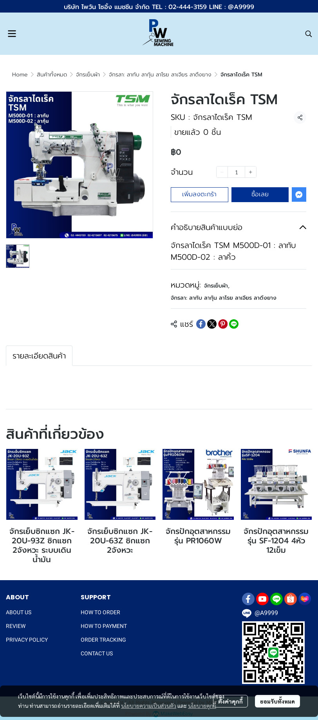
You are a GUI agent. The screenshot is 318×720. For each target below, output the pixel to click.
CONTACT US (97, 653)
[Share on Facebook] (201, 324)
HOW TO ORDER (100, 612)
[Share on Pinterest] (223, 324)
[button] (308, 33)
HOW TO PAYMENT (104, 626)
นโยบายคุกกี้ (202, 705)
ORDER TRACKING (103, 640)
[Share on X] (212, 324)
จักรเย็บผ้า (88, 75)
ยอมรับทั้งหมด (277, 701)
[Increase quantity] (250, 171)
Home (20, 75)
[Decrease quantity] (222, 171)
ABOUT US (18, 612)
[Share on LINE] (233, 324)
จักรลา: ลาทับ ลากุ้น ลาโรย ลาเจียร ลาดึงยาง (160, 75)
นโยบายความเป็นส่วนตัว (148, 705)
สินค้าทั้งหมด (52, 75)
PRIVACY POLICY (27, 640)
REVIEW (15, 626)
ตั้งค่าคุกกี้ (230, 701)
